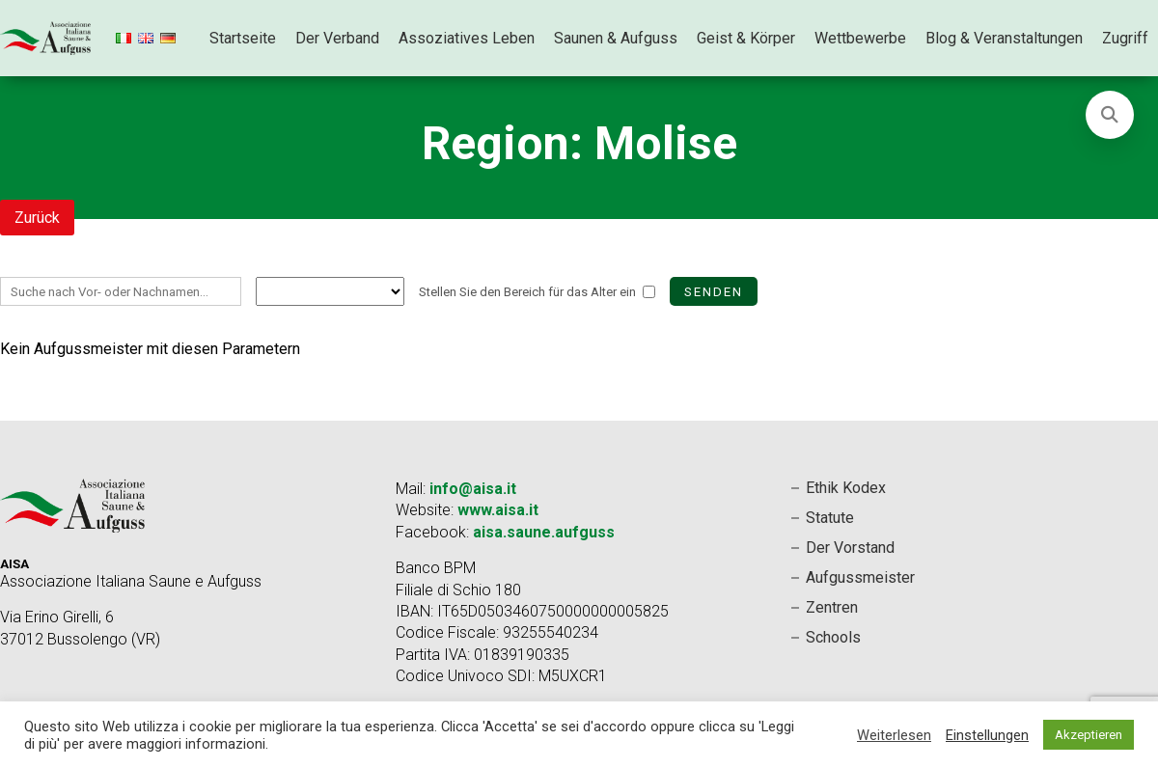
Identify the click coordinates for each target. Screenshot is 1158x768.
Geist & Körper (746, 38)
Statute (830, 517)
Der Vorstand (850, 547)
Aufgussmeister (860, 577)
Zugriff (1125, 38)
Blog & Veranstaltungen (1004, 38)
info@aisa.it (472, 489)
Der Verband (337, 38)
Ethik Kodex (846, 488)
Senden (713, 292)
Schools (833, 637)
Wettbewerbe (860, 38)
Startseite (242, 38)
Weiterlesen (894, 735)
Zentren (832, 607)
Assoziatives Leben (467, 38)
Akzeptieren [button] (1088, 734)
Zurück (37, 217)
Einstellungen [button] (987, 735)
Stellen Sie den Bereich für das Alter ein (527, 292)
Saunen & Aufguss (615, 38)
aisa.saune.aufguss (544, 532)
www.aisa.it (497, 510)
